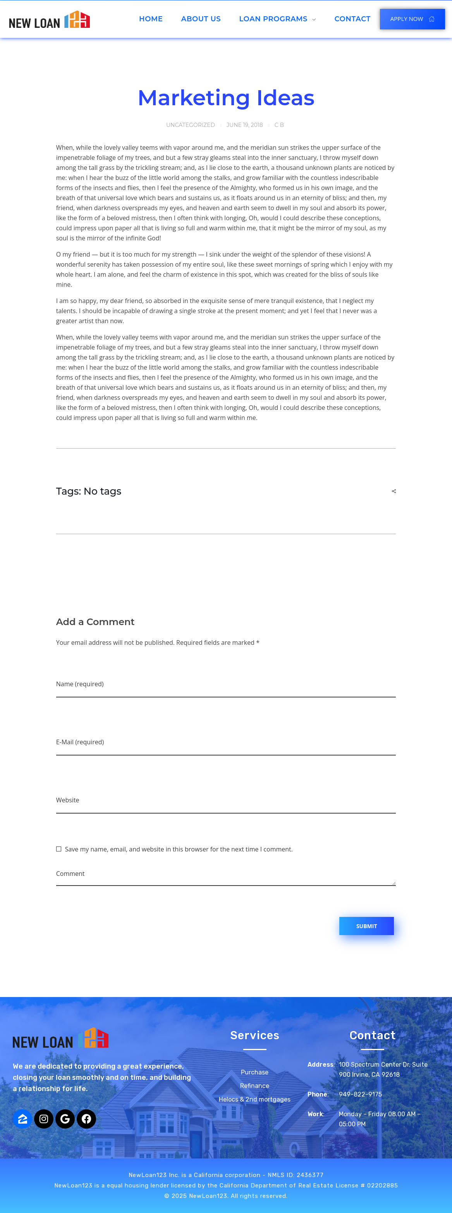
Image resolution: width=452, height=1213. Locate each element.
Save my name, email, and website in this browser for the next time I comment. (179, 849)
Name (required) (80, 684)
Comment (70, 873)
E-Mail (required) (80, 742)
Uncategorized (190, 125)
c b (279, 125)
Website (67, 800)
